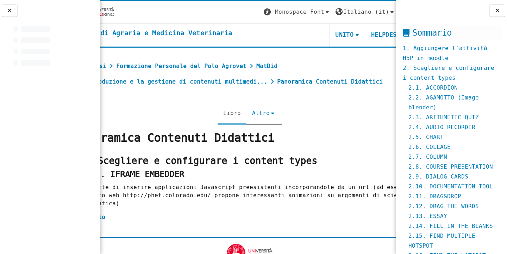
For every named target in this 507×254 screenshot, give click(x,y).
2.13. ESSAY (427, 216)
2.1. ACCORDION (433, 88)
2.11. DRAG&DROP (434, 196)
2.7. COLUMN (427, 157)
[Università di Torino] (122, 12)
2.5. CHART (426, 137)
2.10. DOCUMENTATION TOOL (450, 186)
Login (381, 12)
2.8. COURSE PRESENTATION (450, 167)
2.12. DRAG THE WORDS (443, 206)
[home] (182, 33)
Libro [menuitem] (230, 129)
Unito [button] (312, 35)
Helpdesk (353, 35)
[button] (264, 12)
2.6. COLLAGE (429, 147)
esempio (122, 233)
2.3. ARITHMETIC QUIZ (443, 117)
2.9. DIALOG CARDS (438, 177)
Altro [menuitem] (259, 129)
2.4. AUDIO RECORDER (441, 127)
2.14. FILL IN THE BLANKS (450, 226)
